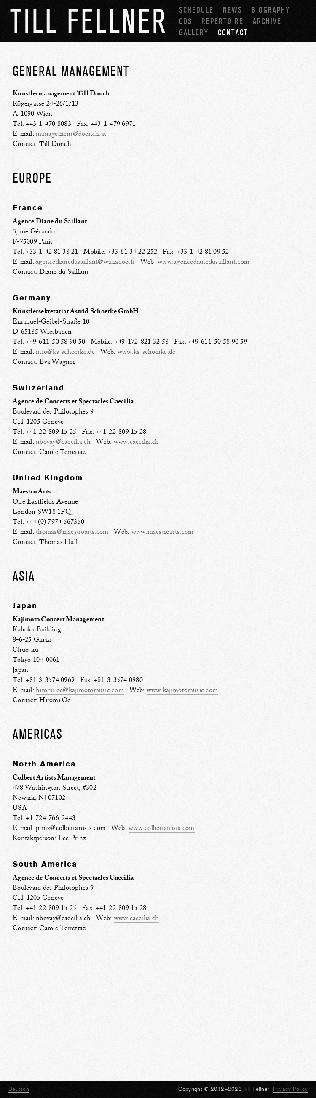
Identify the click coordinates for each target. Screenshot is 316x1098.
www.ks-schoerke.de (147, 351)
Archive (267, 21)
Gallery (194, 32)
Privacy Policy (290, 1089)
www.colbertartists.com (162, 828)
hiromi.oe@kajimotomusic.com (80, 690)
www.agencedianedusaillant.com (203, 261)
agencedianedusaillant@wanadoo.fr (85, 261)
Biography (271, 10)
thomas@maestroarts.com (72, 532)
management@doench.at (71, 134)
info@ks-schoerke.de (65, 351)
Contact (233, 32)
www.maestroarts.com (162, 532)
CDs (185, 21)
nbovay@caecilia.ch (63, 442)
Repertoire (222, 21)
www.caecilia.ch (136, 442)
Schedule (196, 10)
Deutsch (18, 1089)
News (232, 10)
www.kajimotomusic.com (182, 690)
